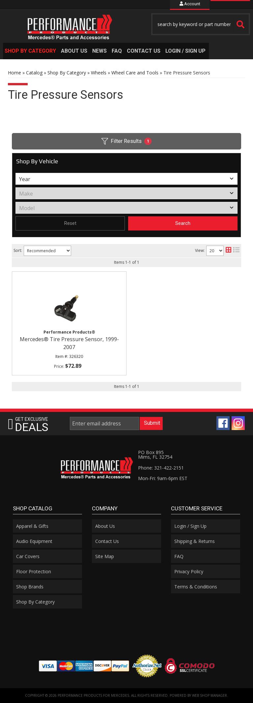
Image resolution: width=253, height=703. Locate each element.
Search (182, 223)
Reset (70, 223)
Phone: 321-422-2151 (161, 468)
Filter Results (126, 141)
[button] (200, 24)
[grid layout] (228, 251)
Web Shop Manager (209, 695)
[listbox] (126, 179)
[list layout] (236, 251)
